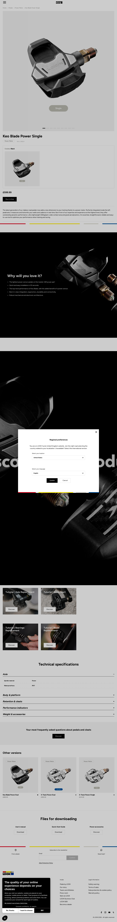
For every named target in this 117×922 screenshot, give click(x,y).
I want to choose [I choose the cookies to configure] (26, 910)
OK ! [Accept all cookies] (42, 910)
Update (52, 480)
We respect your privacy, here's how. (16, 903)
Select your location (38, 453)
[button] (5, 918)
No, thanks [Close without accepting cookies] (10, 910)
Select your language (38, 469)
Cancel (65, 480)
